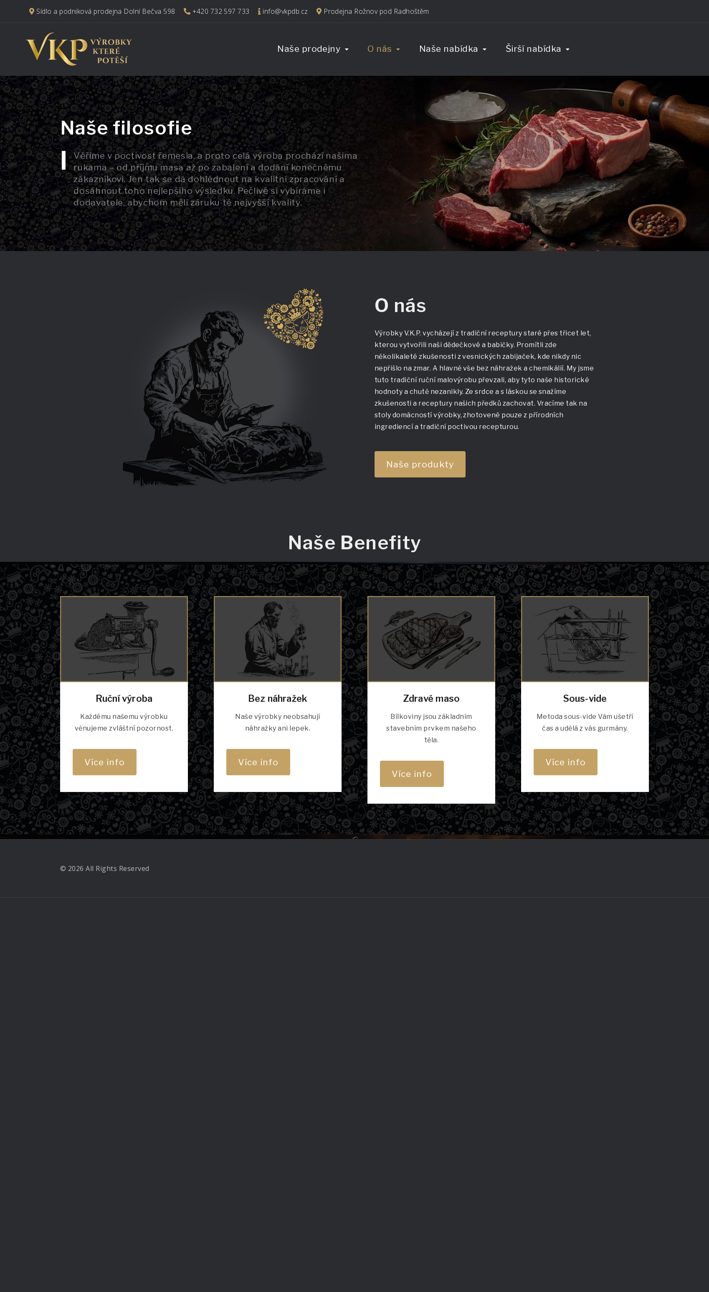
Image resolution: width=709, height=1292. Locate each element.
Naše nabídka (449, 48)
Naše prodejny (308, 48)
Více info (104, 762)
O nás (379, 48)
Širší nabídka (534, 48)
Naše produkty (420, 464)
